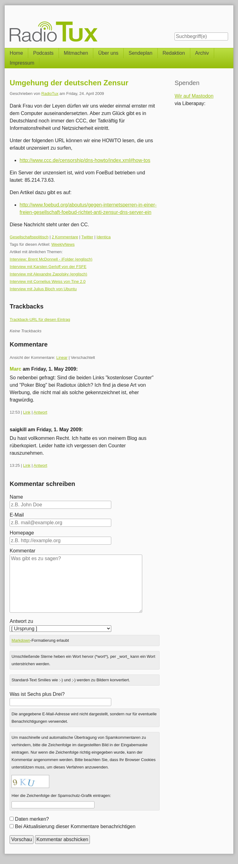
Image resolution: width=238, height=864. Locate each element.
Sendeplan (140, 53)
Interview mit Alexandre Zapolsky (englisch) (48, 274)
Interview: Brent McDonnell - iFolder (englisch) (51, 259)
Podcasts (43, 53)
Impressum (22, 63)
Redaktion (174, 53)
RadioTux (49, 93)
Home (16, 53)
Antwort (40, 412)
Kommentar (22, 550)
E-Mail (17, 514)
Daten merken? (32, 819)
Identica (104, 237)
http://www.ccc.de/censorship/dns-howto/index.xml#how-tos (85, 160)
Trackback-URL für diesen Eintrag (40, 319)
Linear (62, 357)
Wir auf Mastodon (193, 96)
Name (16, 497)
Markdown (20, 640)
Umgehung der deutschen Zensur (69, 83)
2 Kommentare (65, 237)
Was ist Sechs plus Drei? (37, 694)
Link (27, 412)
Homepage (22, 532)
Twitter (87, 237)
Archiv (202, 53)
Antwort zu (21, 621)
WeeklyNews (63, 244)
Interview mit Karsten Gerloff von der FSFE (48, 266)
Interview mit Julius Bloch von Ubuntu (43, 289)
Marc (15, 369)
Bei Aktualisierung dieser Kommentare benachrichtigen (75, 826)
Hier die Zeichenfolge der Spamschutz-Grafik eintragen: (61, 795)
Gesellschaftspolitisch (29, 237)
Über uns (108, 53)
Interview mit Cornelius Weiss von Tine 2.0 (48, 281)
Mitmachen (76, 53)
